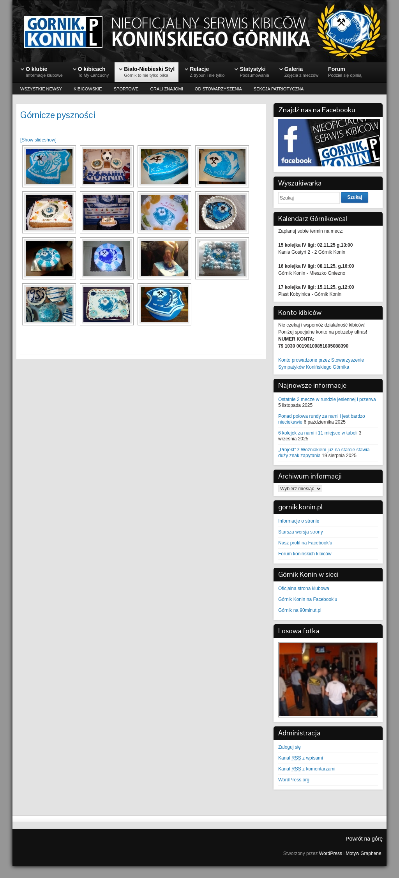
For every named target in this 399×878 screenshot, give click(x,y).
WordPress (330, 853)
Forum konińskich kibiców (305, 553)
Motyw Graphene (363, 853)
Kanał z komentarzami (306, 769)
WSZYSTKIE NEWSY (41, 89)
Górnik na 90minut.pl (299, 610)
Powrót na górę (364, 839)
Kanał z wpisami (300, 758)
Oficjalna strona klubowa (303, 588)
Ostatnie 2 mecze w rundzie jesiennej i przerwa (327, 399)
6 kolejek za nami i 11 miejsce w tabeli (317, 433)
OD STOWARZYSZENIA (218, 89)
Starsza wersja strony (300, 532)
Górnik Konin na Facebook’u (307, 599)
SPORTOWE (126, 89)
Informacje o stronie (298, 521)
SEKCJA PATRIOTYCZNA (279, 89)
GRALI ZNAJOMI (166, 89)
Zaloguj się (289, 747)
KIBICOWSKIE (88, 89)
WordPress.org (293, 780)
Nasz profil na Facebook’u (305, 543)
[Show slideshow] (38, 140)
